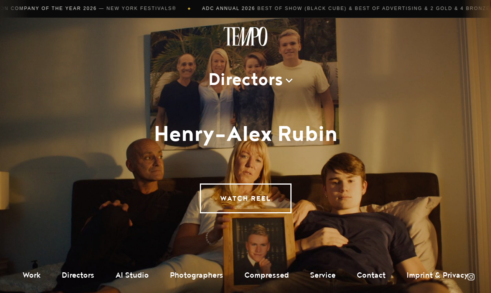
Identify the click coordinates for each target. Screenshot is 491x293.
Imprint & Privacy (437, 275)
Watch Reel (245, 198)
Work (32, 275)
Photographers (196, 275)
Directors (78, 275)
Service (323, 275)
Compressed (266, 275)
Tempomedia (245, 36)
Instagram (471, 277)
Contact (371, 275)
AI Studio (132, 275)
